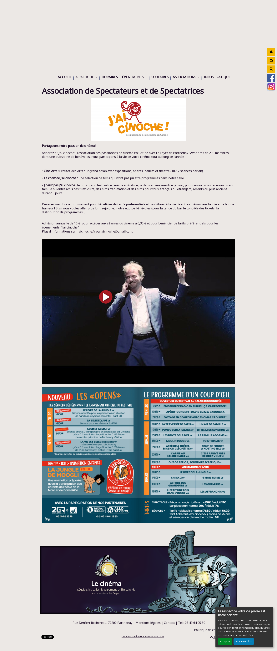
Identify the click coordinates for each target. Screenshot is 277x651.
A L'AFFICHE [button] (84, 77)
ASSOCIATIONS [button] (185, 77)
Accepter (225, 641)
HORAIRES (110, 77)
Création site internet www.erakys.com (143, 636)
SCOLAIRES (160, 77)
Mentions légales (148, 623)
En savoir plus (244, 641)
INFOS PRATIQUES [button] (218, 77)
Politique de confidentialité (213, 630)
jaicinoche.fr (86, 231)
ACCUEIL (64, 77)
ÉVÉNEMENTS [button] (133, 77)
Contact (169, 623)
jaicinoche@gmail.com (116, 231)
